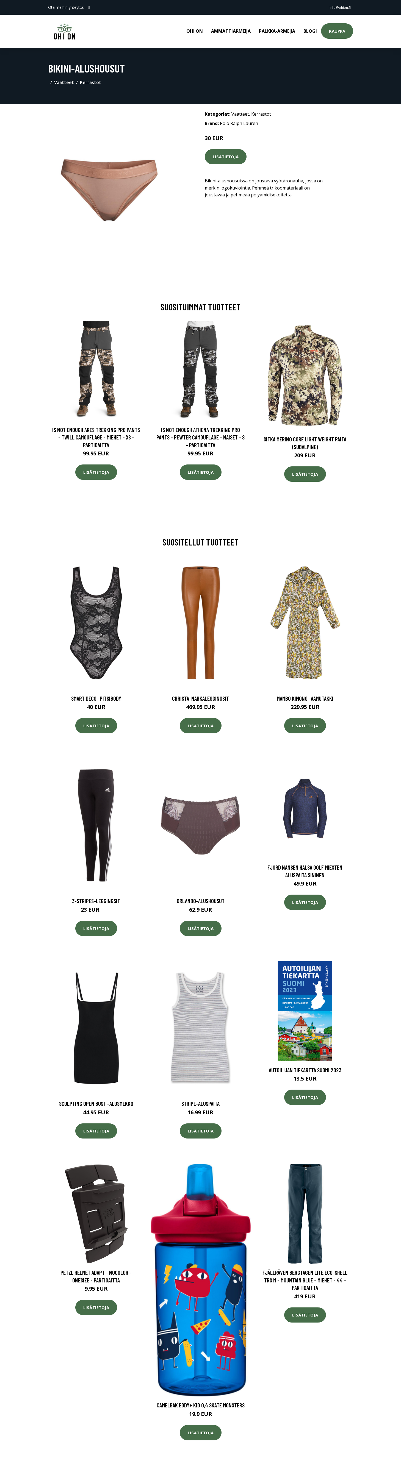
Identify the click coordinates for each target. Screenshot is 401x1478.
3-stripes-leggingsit (96, 897)
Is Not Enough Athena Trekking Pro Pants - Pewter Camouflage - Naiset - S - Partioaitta (200, 433)
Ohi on (194, 29)
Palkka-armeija (277, 29)
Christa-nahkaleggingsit (200, 694)
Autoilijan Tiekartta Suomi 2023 (305, 1066)
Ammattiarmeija (231, 29)
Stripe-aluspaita (200, 1099)
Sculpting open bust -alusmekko (96, 1099)
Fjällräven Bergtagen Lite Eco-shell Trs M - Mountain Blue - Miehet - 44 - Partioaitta (304, 1276)
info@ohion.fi (337, 7)
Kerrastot (90, 79)
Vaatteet (64, 79)
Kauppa (337, 29)
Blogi (310, 29)
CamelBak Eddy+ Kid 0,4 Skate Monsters (201, 1401)
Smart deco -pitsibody (96, 694)
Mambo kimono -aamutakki (305, 694)
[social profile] (89, 7)
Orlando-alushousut (201, 897)
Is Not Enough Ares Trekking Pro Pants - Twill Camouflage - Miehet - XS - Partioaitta (96, 433)
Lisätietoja (226, 152)
